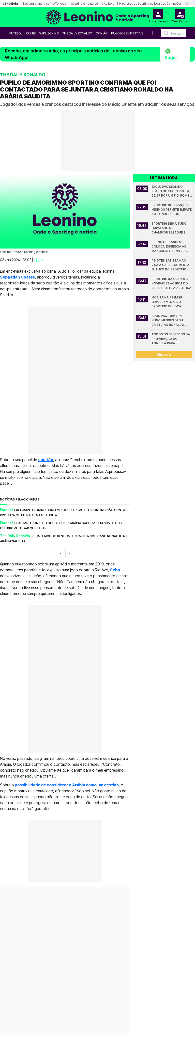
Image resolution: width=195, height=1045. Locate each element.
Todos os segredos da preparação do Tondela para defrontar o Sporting (171, 338)
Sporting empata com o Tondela (44, 3)
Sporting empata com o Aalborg (93, 3)
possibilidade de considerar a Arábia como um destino (67, 784)
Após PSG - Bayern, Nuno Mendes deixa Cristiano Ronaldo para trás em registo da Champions (170, 320)
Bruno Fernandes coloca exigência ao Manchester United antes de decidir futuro (169, 246)
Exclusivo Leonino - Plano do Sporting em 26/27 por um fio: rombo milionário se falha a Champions (171, 191)
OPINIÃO (101, 33)
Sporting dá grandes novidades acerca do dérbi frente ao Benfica (171, 283)
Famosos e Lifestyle (127, 33)
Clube (31, 33)
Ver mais (164, 354)
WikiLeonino (49, 33)
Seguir (171, 54)
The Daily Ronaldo (77, 33)
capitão (45, 459)
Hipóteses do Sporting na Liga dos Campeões (150, 3)
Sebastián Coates (17, 277)
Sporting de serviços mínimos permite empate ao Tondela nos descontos (171, 209)
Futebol (15, 33)
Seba (115, 569)
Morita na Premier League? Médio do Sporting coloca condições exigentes (169, 302)
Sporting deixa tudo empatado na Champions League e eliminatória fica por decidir (169, 228)
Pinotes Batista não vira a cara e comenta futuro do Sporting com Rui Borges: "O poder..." (170, 265)
